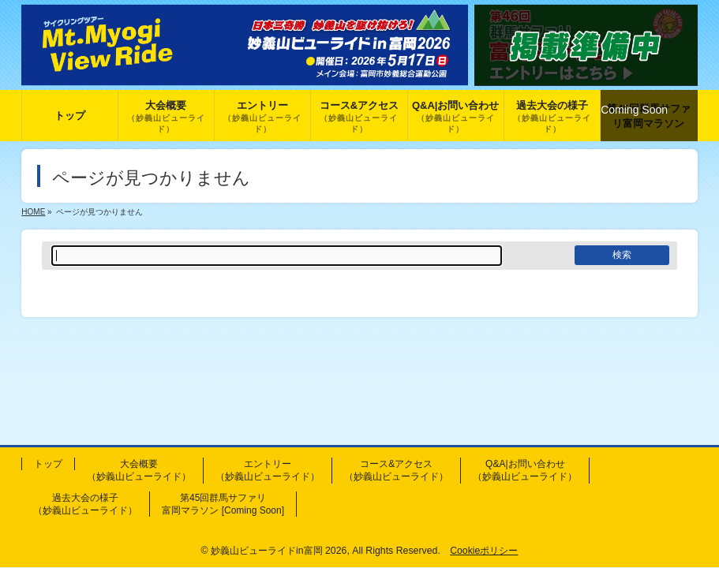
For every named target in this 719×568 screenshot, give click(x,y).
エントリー (267, 470)
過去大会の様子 (85, 504)
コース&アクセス (396, 470)
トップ (48, 463)
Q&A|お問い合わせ (525, 470)
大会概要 (139, 470)
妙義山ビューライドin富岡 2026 (278, 550)
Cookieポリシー (484, 550)
